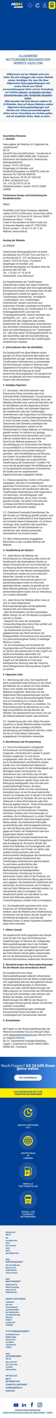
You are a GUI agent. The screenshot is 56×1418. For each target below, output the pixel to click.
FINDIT (9, 1320)
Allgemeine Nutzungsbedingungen (27, 1410)
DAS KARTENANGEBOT (13, 1260)
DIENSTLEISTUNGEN (13, 1299)
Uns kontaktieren (28, 1077)
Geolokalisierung (13, 1315)
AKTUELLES (11, 1375)
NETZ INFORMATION (12, 1252)
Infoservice (10, 1339)
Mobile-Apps (11, 1337)
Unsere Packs (12, 1273)
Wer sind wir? (11, 1362)
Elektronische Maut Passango (12, 1285)
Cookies (50, 1412)
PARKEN (9, 1325)
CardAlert (10, 1342)
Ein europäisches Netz (11, 1240)
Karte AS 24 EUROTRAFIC (11, 1269)
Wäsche (9, 1317)
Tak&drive (10, 1302)
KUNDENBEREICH (14, 1387)
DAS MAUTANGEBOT (13, 1280)
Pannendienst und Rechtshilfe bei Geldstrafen (12, 1309)
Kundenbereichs (13, 1334)
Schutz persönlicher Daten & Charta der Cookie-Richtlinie (24, 1412)
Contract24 (10, 1322)
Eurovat (9, 1304)
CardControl (11, 1345)
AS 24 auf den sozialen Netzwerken (12, 1367)
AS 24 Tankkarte (13, 1265)
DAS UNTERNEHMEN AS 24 (13, 1356)
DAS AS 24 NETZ (10, 1233)
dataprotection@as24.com (23, 1034)
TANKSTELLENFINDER (16, 1384)
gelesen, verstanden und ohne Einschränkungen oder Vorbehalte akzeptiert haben (28, 95)
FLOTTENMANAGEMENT (13, 1331)
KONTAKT (10, 1391)
